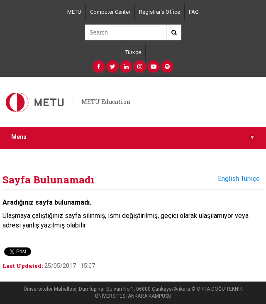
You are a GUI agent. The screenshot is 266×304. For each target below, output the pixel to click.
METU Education (106, 102)
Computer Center (110, 12)
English (228, 179)
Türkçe (133, 52)
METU (74, 12)
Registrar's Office (159, 12)
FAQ (194, 12)
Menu (133, 137)
